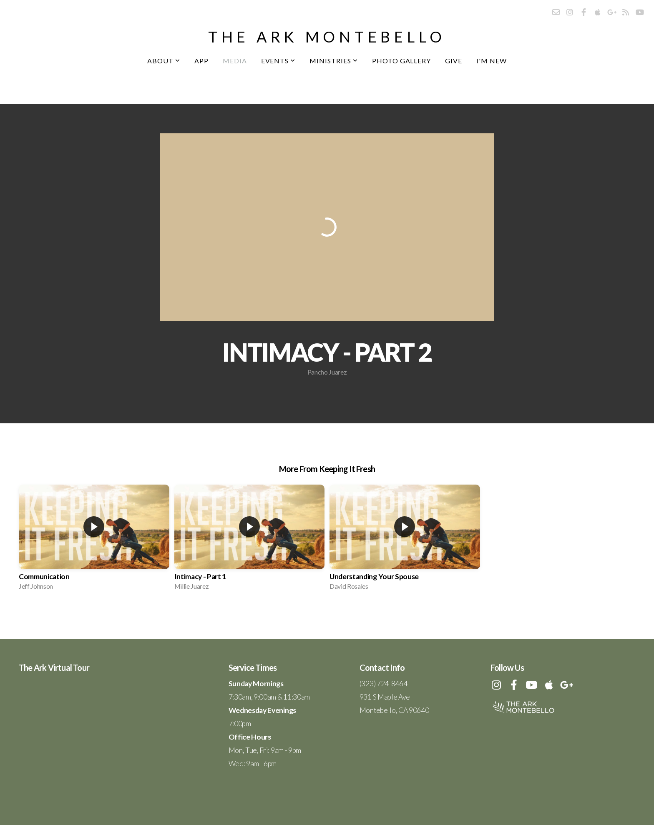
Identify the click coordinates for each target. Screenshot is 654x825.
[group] (94, 540)
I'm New (491, 61)
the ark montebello (327, 37)
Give (453, 61)
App (201, 61)
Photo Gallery (401, 61)
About (163, 61)
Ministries (333, 61)
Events (278, 61)
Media (235, 61)
